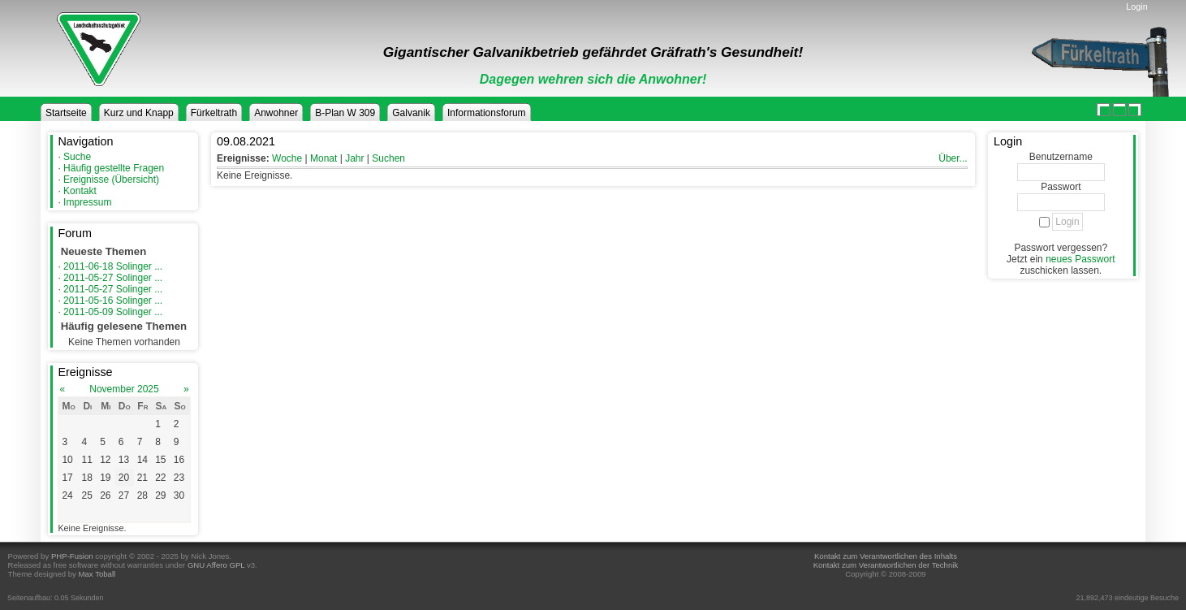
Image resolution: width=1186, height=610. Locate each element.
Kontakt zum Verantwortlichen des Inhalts (885, 556)
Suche (77, 156)
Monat (323, 158)
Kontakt (80, 191)
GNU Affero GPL (216, 564)
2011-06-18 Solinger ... (112, 266)
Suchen (388, 158)
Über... (952, 158)
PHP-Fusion (72, 556)
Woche (287, 158)
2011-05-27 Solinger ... (112, 277)
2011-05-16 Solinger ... (112, 300)
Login (1136, 6)
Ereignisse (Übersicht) (111, 179)
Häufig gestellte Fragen (113, 168)
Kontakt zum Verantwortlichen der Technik (885, 564)
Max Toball (97, 573)
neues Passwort (1080, 259)
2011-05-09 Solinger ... (112, 312)
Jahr (354, 158)
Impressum (87, 202)
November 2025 (123, 389)
